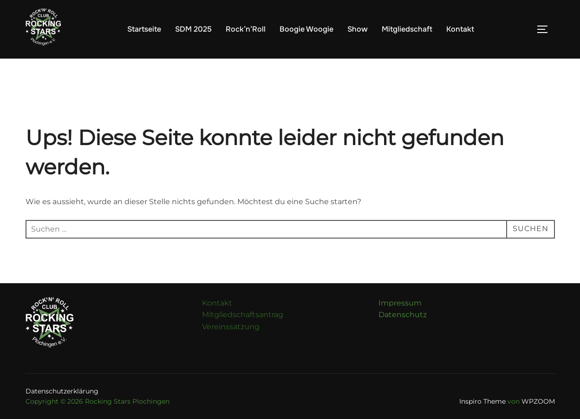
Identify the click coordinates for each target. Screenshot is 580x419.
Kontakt (460, 29)
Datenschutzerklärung (62, 391)
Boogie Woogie (306, 29)
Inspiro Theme (482, 401)
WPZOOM (538, 401)
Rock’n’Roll (246, 29)
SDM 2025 (193, 29)
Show (357, 29)
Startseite (144, 29)
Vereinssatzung (231, 326)
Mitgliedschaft (407, 29)
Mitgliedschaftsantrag (242, 314)
